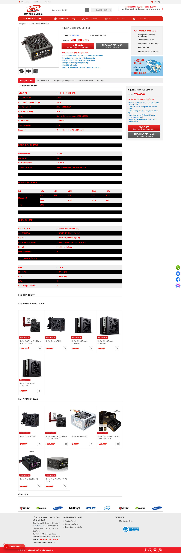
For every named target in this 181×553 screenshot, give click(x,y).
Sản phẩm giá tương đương (64, 80)
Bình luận (100, 80)
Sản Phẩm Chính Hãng (64, 19)
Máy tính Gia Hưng (126, 521)
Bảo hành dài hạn (140, 19)
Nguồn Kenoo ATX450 (54, 341)
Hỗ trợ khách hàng (72, 517)
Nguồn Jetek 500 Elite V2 (29, 479)
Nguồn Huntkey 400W (79, 436)
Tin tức (47, 2)
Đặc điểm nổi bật (44, 80)
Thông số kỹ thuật (27, 80)
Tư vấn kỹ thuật (70, 521)
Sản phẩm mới (25, 337)
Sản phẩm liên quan (85, 80)
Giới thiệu (36, 2)
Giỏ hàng (156, 2)
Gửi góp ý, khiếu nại (71, 524)
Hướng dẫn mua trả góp (73, 527)
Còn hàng (75, 35)
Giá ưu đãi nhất (89, 19)
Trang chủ (24, 2)
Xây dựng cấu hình (103, 10)
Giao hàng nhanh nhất (114, 19)
